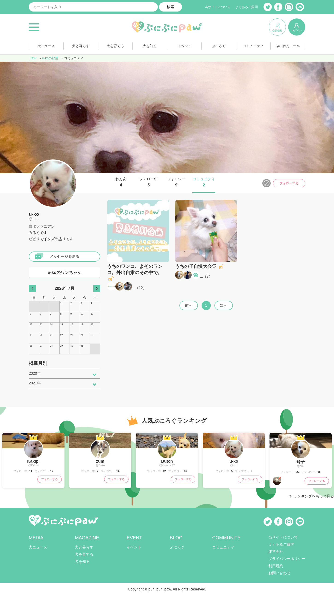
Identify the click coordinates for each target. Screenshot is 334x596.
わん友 (120, 182)
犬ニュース (46, 46)
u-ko (34, 214)
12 (141, 288)
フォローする (289, 183)
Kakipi (33, 461)
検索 (170, 7)
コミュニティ (253, 46)
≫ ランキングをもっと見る (311, 496)
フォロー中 (148, 182)
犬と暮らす (80, 46)
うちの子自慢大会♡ (196, 266)
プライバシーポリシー (286, 559)
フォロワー (176, 182)
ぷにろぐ (218, 46)
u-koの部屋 (50, 58)
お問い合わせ (279, 573)
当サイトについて (218, 7)
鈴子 (300, 461)
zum (100, 461)
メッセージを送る (64, 256)
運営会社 (275, 552)
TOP (33, 58)
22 (297, 471)
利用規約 (275, 566)
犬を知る (149, 46)
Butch (167, 461)
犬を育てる (115, 46)
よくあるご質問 (246, 7)
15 (319, 471)
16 (185, 471)
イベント (184, 46)
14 (30, 471)
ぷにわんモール (288, 46)
